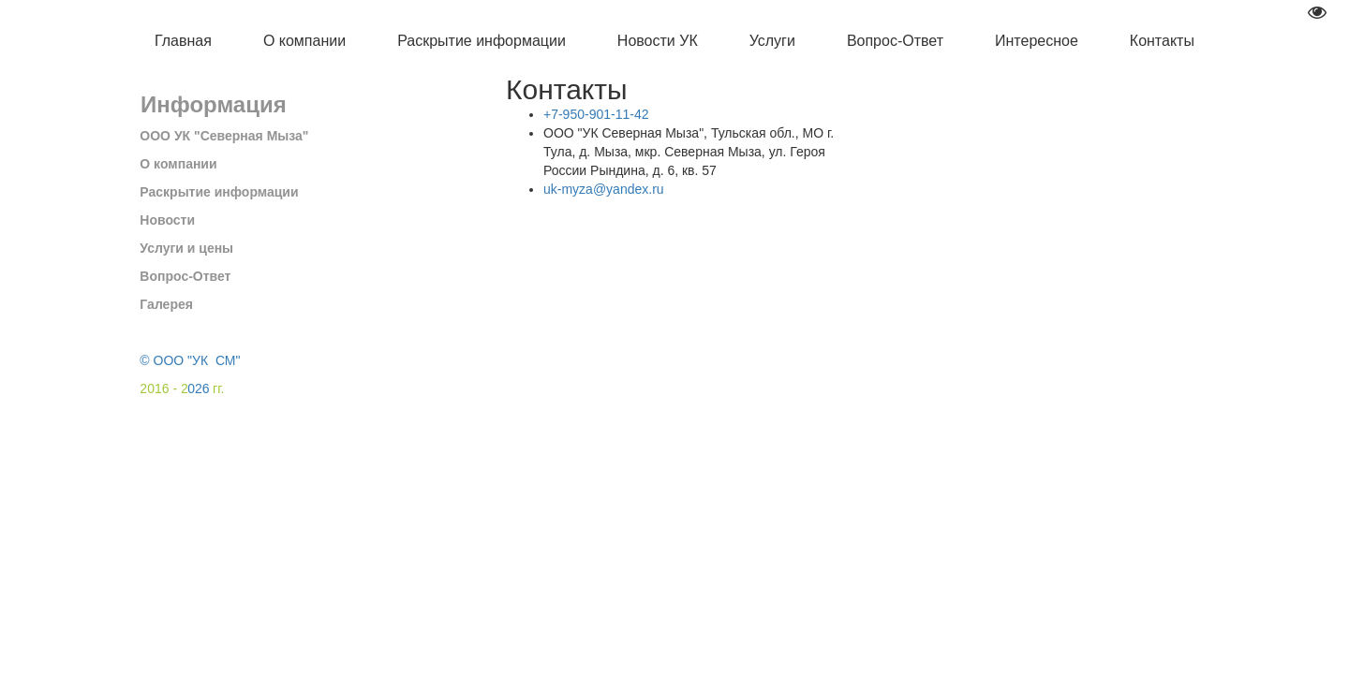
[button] (304, 42)
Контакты (1162, 41)
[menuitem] (183, 42)
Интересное (1036, 41)
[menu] (674, 42)
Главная (183, 41)
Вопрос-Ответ (895, 41)
